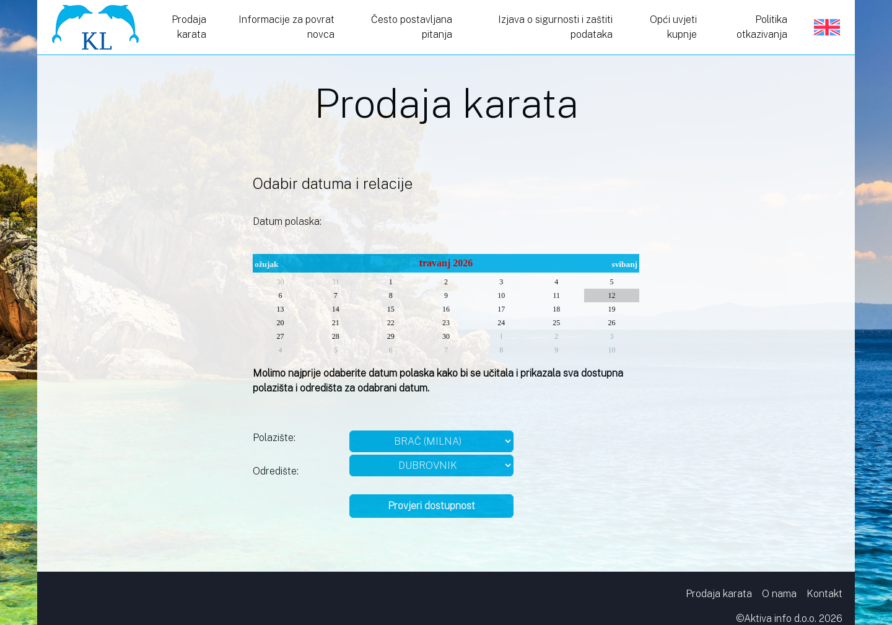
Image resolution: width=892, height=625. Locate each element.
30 (280, 282)
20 (280, 322)
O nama (779, 594)
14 (335, 309)
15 (391, 309)
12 (611, 295)
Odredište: (276, 471)
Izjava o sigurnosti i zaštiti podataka (555, 27)
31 (335, 282)
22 (391, 322)
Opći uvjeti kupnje (673, 27)
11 (556, 295)
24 (501, 322)
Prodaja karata (189, 27)
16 (446, 309)
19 (611, 309)
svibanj (624, 264)
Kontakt (824, 594)
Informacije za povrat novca (286, 27)
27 (280, 336)
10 (501, 295)
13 (280, 309)
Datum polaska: (287, 221)
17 (501, 309)
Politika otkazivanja (762, 27)
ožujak (267, 264)
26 (611, 322)
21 (335, 322)
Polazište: (274, 438)
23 (446, 322)
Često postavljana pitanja (411, 27)
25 (556, 322)
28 (335, 336)
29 (391, 336)
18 (556, 309)
